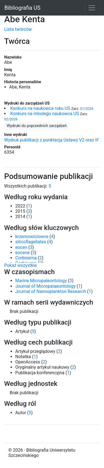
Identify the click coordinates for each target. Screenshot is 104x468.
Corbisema (26, 257)
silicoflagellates (30, 241)
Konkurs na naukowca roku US (40, 108)
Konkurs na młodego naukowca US (44, 113)
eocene (22, 252)
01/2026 (86, 109)
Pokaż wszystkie (20, 265)
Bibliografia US (22, 7)
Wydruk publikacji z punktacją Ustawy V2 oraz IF (51, 140)
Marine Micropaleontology (41, 280)
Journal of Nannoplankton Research (50, 291)
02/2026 (10, 119)
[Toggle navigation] (92, 7)
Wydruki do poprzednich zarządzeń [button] (37, 125)
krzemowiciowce (31, 236)
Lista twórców (18, 29)
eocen (21, 247)
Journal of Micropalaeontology (45, 286)
